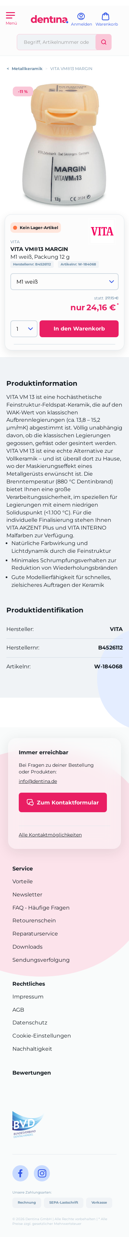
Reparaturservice (35, 933)
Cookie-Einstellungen (41, 1036)
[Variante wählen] (64, 281)
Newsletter (27, 894)
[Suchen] (103, 42)
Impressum (28, 996)
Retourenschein (34, 920)
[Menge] (24, 328)
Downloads (27, 947)
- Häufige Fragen (46, 908)
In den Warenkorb (79, 328)
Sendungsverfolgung (41, 960)
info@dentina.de (38, 781)
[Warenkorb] (110, 21)
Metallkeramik (27, 68)
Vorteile (22, 881)
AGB (18, 1010)
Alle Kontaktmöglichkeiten (50, 835)
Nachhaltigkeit (32, 1049)
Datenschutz (29, 1022)
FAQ (17, 908)
